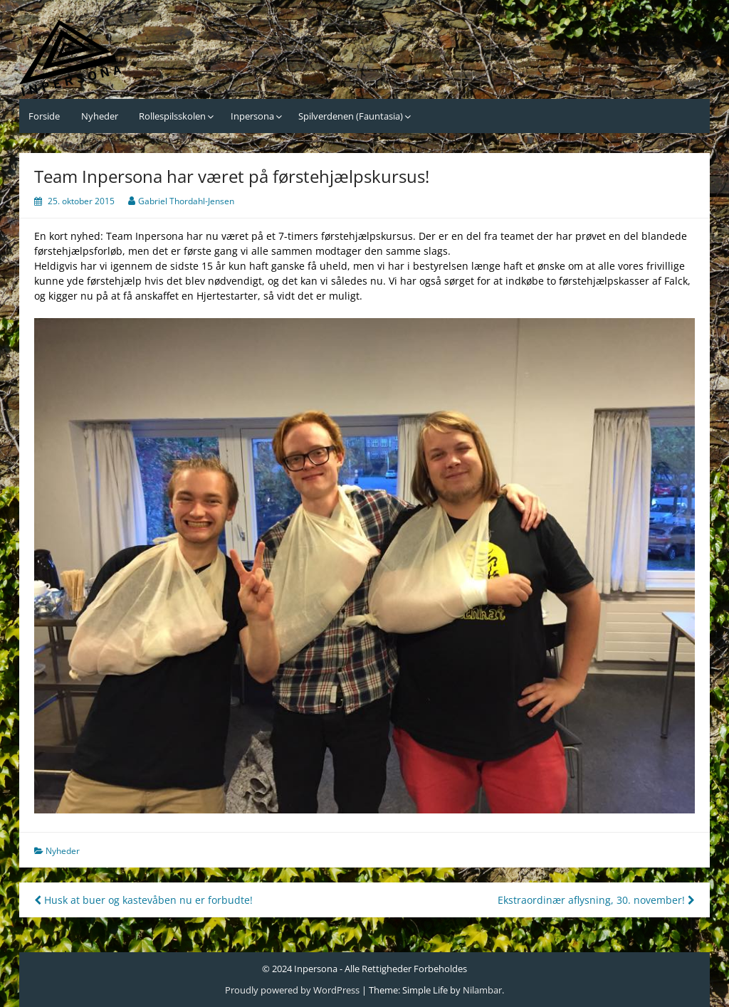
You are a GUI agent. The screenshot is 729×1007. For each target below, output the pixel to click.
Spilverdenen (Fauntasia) (350, 116)
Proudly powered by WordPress (292, 990)
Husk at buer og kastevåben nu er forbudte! (143, 900)
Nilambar (482, 990)
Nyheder (99, 116)
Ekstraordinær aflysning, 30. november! (596, 900)
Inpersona (252, 116)
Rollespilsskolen (172, 116)
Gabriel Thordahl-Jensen (186, 201)
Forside (44, 116)
